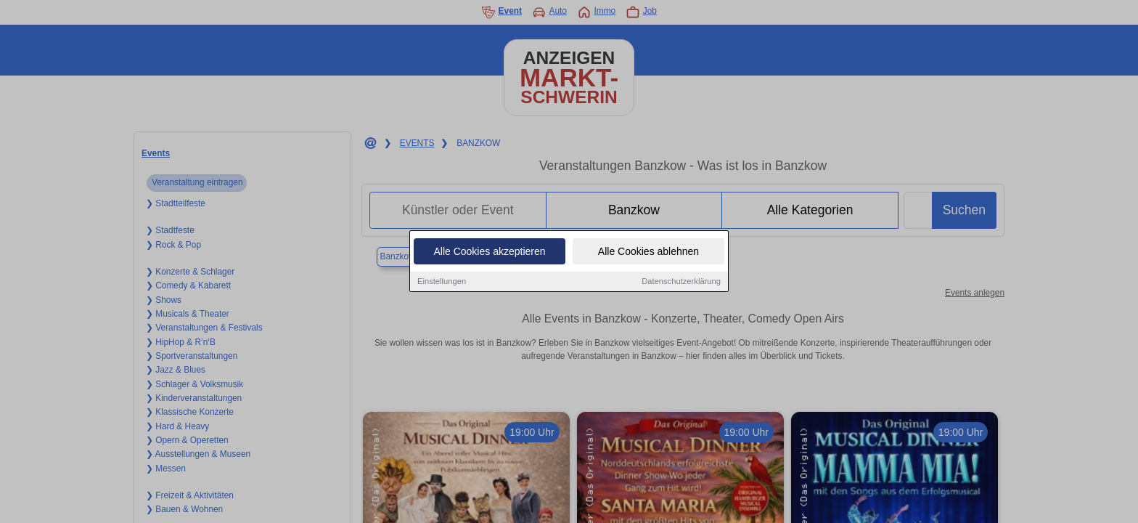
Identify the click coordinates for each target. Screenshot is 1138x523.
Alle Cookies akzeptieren (489, 254)
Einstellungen (441, 284)
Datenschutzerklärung (681, 284)
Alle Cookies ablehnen (648, 254)
